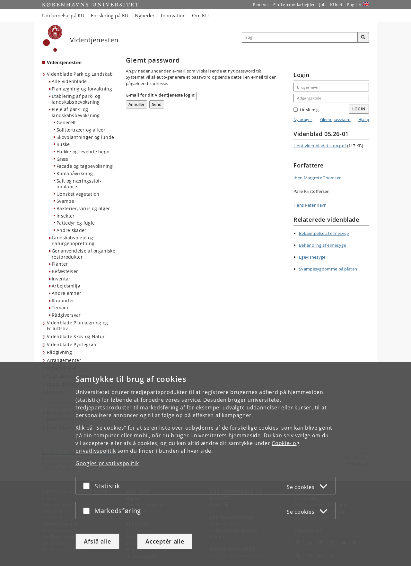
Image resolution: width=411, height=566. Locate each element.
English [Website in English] (354, 4)
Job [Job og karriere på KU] (322, 4)
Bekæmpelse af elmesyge (324, 233)
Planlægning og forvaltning (82, 89)
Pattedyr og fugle (76, 223)
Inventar (61, 279)
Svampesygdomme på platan (328, 269)
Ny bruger (302, 119)
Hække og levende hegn (83, 152)
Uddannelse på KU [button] (63, 15)
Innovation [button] (173, 15)
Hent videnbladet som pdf (319, 146)
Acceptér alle (164, 541)
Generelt (66, 122)
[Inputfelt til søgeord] (300, 37)
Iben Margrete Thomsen (317, 178)
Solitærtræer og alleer (81, 130)
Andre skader (72, 230)
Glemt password (335, 119)
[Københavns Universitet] (53, 38)
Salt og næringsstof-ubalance (79, 184)
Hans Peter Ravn (310, 205)
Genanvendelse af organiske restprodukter (83, 254)
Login (359, 109)
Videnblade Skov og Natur (76, 336)
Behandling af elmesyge (322, 245)
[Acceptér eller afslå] (88, 485)
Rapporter (63, 300)
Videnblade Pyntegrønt (72, 344)
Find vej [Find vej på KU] (260, 4)
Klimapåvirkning (75, 173)
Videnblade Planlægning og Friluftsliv (77, 326)
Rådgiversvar (66, 315)
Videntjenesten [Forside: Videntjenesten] (64, 62)
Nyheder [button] (144, 15)
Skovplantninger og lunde (85, 137)
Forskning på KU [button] (110, 15)
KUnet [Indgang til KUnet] (336, 4)
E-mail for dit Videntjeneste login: (161, 95)
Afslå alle (97, 541)
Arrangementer (64, 360)
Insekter (65, 216)
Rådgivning (59, 352)
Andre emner (66, 293)
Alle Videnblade (69, 81)
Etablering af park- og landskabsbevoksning (76, 99)
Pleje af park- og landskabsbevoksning (76, 112)
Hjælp (363, 119)
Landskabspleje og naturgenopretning (73, 241)
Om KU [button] (200, 15)
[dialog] (205, 464)
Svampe (65, 201)
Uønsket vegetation (78, 194)
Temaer (60, 307)
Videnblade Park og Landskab (80, 74)
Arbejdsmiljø (66, 286)
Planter (60, 264)
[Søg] (363, 37)
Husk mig (306, 110)
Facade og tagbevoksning (85, 166)
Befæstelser (65, 271)
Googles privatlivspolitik (107, 463)
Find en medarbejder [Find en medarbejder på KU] (294, 4)
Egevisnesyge (312, 257)
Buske (63, 144)
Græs (62, 159)
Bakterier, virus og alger (83, 208)
